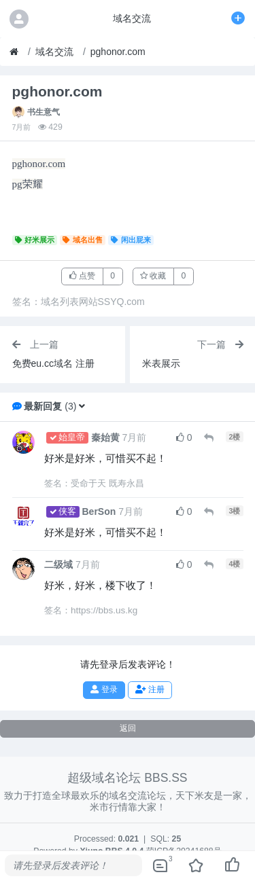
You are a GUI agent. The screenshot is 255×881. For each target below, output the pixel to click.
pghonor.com (118, 51)
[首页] (14, 52)
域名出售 (83, 240)
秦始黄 (105, 437)
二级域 (58, 564)
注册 (149, 689)
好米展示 (35, 240)
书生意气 (43, 112)
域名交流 (54, 51)
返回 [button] (128, 728)
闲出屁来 (131, 240)
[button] (82, 406)
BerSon (99, 511)
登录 (103, 689)
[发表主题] (238, 18)
